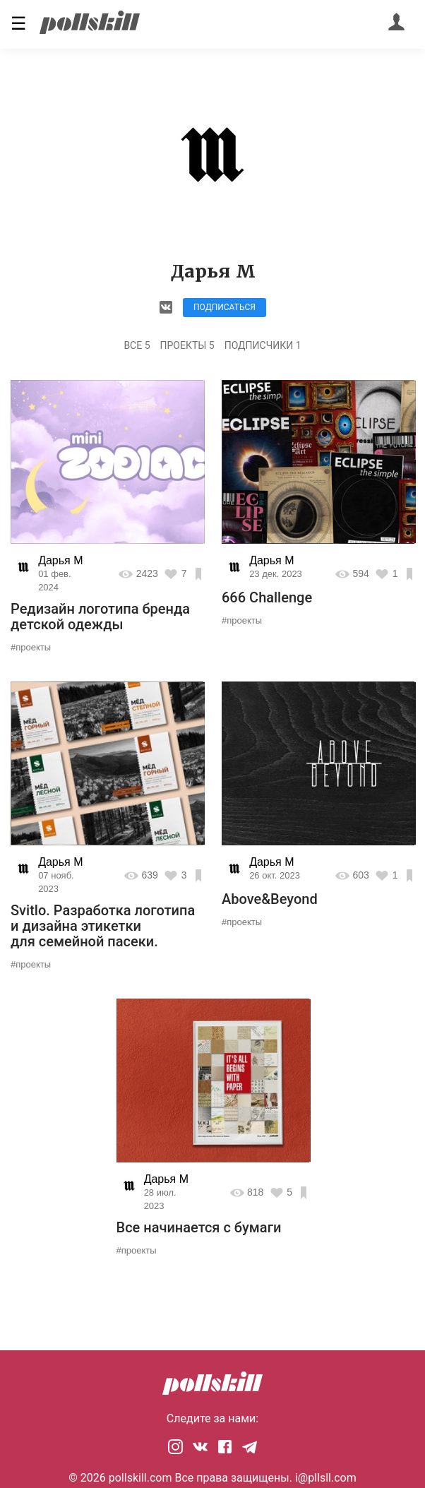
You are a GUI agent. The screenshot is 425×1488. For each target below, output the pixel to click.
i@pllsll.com (326, 1477)
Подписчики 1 (263, 345)
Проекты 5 (187, 345)
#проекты (31, 647)
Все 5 (137, 345)
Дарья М (60, 560)
